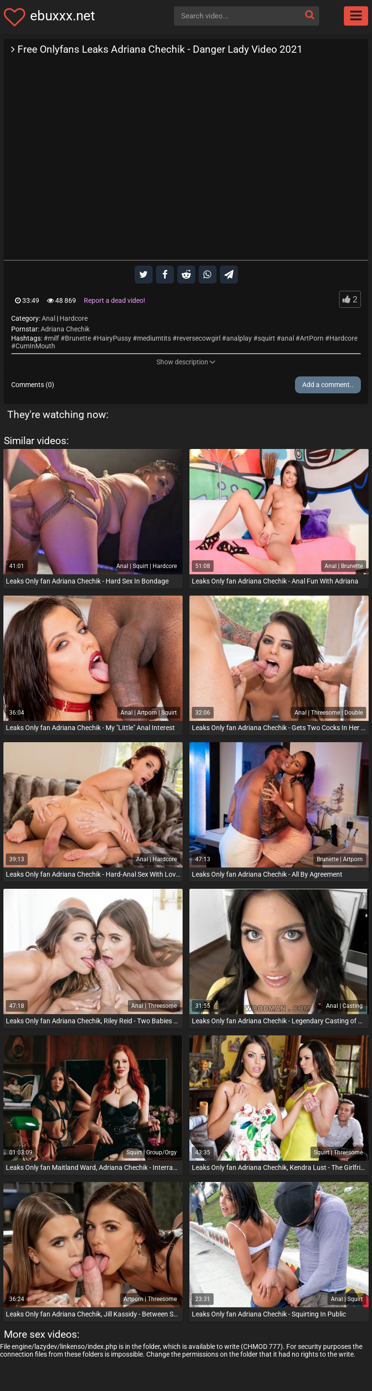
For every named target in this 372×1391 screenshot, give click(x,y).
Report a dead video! (114, 300)
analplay (239, 338)
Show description (186, 362)
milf (53, 338)
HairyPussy (114, 338)
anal (287, 338)
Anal (48, 318)
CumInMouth (35, 346)
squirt (266, 338)
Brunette (78, 338)
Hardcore (74, 318)
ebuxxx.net (62, 16)
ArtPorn (312, 338)
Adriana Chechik (65, 329)
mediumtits (154, 338)
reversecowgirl (198, 338)
